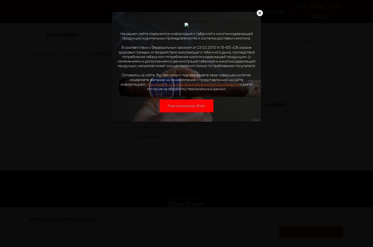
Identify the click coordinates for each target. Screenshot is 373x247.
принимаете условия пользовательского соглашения (193, 100)
